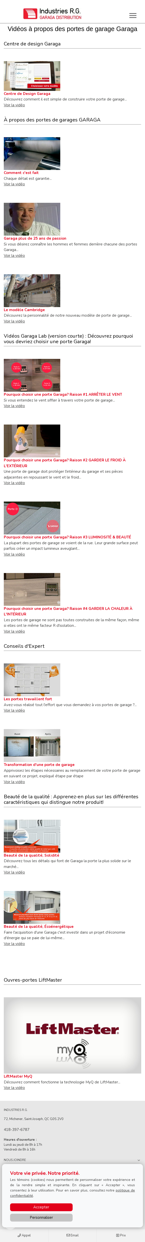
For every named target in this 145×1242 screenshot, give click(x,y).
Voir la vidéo (14, 105)
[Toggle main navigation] (132, 15)
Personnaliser (41, 1217)
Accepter (41, 1207)
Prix (121, 1235)
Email (73, 1235)
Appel (24, 1235)
